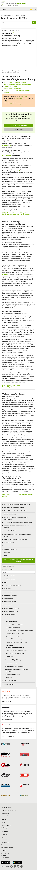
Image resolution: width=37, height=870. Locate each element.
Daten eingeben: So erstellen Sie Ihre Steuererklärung (18, 522)
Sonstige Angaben (9, 684)
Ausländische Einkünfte (10, 601)
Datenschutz (4, 840)
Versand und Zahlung (7, 847)
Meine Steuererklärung (10, 514)
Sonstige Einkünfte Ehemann (11, 608)
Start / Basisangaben (9, 576)
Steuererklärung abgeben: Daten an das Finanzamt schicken (17, 535)
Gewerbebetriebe (8, 598)
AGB (2, 837)
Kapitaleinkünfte (8, 592)
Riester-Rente (9, 656)
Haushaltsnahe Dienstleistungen (12, 585)
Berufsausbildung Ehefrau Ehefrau (14, 666)
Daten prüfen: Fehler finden (11, 531)
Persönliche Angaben (9, 579)
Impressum (7, 552)
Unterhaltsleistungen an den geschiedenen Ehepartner (16, 670)
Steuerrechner (5, 813)
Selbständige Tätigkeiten (10, 595)
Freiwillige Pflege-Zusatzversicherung (16, 634)
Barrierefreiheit (5, 842)
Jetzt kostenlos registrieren (19, 125)
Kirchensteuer (8, 677)
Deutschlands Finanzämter (8, 811)
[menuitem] (30, 9)
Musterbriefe (4, 816)
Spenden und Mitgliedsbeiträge (13, 660)
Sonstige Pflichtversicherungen (14, 624)
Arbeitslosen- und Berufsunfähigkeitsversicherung (15, 646)
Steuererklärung (6, 155)
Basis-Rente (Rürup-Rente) (13, 627)
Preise (3, 845)
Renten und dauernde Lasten (12, 674)
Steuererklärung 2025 (21, 98)
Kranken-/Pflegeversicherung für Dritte (16, 642)
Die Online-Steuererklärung (12, 5)
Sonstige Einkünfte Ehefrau (11, 611)
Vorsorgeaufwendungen (18, 71)
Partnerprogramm (6, 825)
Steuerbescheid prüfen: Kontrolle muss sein (15, 539)
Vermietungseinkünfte (10, 614)
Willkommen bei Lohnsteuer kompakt (14, 507)
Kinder (5, 582)
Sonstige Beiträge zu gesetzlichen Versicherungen (19, 630)
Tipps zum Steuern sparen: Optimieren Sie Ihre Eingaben (16, 526)
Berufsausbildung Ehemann (12, 663)
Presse (5, 555)
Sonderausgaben (7, 71)
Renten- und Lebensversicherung (15, 653)
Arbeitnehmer (6, 274)
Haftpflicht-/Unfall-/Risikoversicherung (16, 650)
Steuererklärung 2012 (26, 96)
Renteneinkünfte (8, 605)
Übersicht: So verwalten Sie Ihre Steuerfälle (15, 511)
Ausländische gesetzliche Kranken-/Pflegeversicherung (14, 638)
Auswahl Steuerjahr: (7, 569)
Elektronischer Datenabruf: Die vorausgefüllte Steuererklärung (16, 518)
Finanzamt (22, 171)
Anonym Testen (18, 129)
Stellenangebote (5, 828)
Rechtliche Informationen (10, 549)
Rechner (6, 546)
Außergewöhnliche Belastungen (12, 681)
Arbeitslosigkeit (6, 145)
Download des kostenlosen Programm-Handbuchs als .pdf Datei (18, 560)
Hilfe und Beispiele (9, 542)
